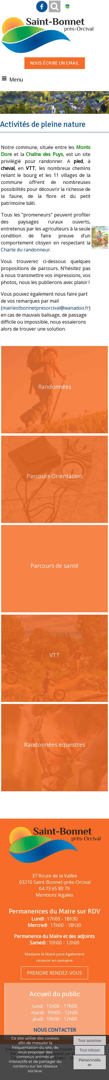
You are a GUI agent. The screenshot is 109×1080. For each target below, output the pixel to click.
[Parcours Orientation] (54, 488)
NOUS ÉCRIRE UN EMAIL (54, 63)
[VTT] (54, 667)
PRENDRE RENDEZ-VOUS (54, 973)
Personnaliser (90, 1062)
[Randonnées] (54, 398)
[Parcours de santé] (54, 577)
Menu (16, 79)
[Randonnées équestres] (54, 756)
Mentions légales (54, 895)
